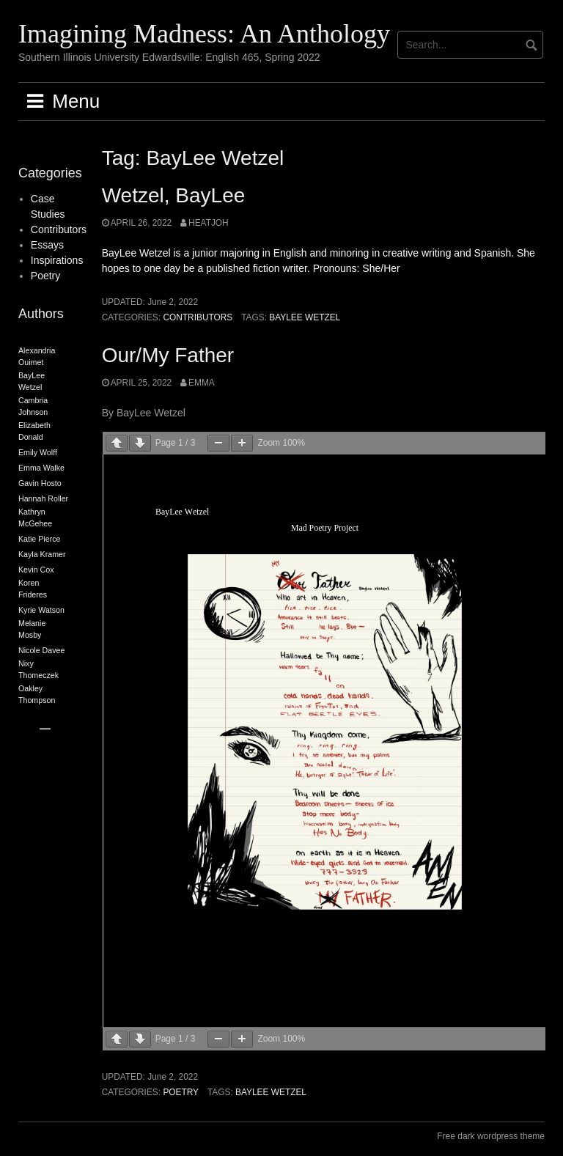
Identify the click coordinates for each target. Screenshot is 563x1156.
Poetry (181, 1092)
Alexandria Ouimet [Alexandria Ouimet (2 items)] (36, 356)
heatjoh (208, 223)
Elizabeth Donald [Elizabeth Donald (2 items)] (34, 431)
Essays (47, 245)
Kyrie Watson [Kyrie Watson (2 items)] (41, 609)
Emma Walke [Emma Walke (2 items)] (41, 467)
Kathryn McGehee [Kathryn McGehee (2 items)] (35, 517)
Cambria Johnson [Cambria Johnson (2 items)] (33, 406)
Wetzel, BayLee (174, 195)
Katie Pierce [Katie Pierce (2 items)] (39, 538)
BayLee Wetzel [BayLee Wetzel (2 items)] (31, 381)
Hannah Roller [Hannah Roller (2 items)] (43, 498)
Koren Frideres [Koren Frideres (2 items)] (32, 588)
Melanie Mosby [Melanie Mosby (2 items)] (31, 629)
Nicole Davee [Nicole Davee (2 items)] (41, 650)
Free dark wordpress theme (491, 1136)
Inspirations (57, 260)
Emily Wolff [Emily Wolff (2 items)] (37, 452)
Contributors (197, 317)
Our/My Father (168, 355)
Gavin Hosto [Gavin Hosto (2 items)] (40, 483)
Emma (201, 383)
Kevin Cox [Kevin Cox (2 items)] (36, 569)
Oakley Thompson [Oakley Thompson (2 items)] (36, 694)
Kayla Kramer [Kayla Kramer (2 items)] (42, 554)
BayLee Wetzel (304, 317)
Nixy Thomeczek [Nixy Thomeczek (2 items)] (38, 669)
